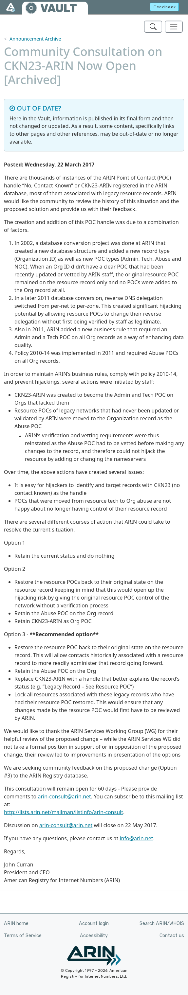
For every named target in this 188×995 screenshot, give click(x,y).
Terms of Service (23, 935)
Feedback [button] (165, 7)
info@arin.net (136, 838)
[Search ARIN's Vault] (153, 27)
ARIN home (16, 923)
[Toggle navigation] (174, 27)
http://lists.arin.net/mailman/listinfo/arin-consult (63, 812)
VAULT (58, 8)
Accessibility (94, 935)
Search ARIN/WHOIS (162, 923)
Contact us (172, 935)
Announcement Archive (35, 39)
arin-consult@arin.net (64, 796)
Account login (94, 923)
